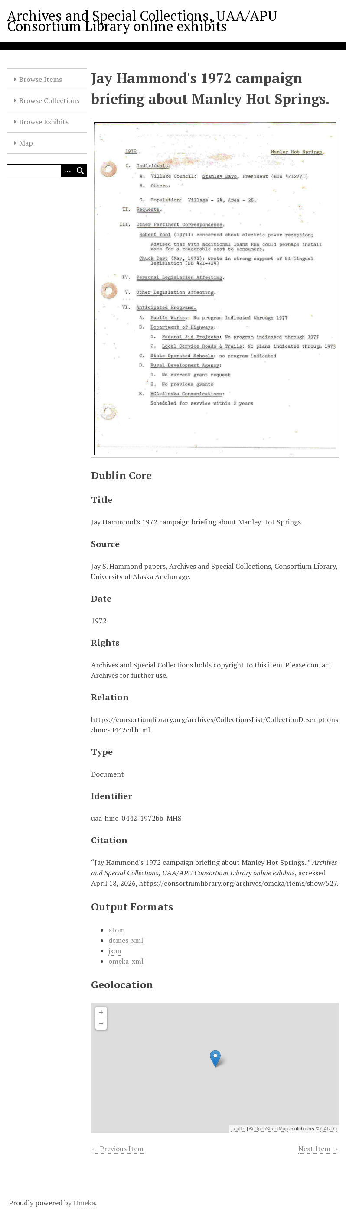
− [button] (101, 1024)
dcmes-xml (125, 940)
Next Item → (318, 1148)
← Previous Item (117, 1148)
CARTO (328, 1128)
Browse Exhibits (44, 121)
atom (116, 930)
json (114, 950)
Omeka (84, 1203)
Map (26, 143)
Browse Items (40, 79)
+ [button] (101, 1012)
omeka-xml (126, 961)
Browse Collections (49, 100)
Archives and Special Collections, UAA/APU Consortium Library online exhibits (142, 20)
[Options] (67, 170)
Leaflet (238, 1128)
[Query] (47, 170)
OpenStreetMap (271, 1128)
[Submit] (80, 170)
